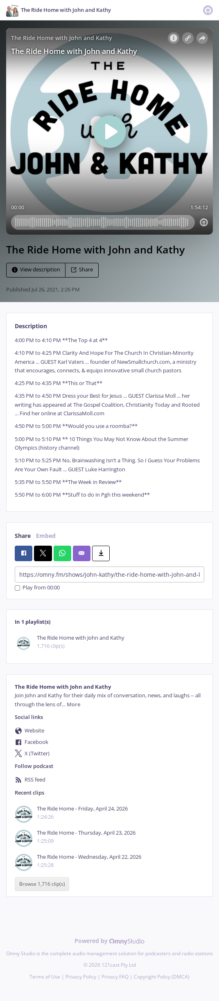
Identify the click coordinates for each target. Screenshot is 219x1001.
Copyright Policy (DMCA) (162, 976)
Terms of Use (44, 976)
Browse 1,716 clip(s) (42, 883)
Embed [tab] (46, 536)
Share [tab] (23, 536)
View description (36, 269)
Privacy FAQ (115, 976)
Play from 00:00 (37, 588)
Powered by (109, 941)
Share (82, 269)
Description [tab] (31, 326)
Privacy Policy (80, 976)
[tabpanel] (109, 417)
